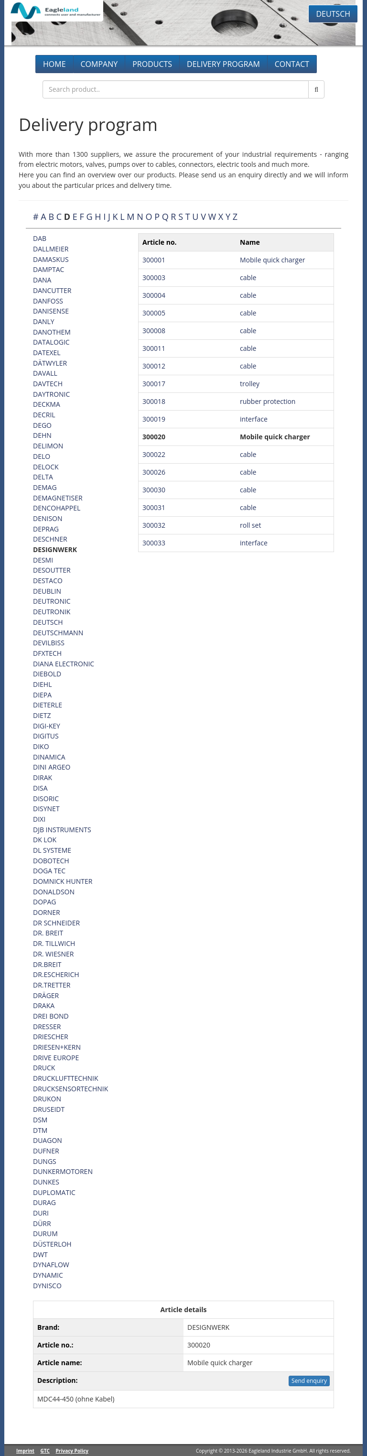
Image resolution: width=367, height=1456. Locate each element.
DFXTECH (47, 653)
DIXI (39, 819)
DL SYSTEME (52, 850)
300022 (153, 454)
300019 (153, 419)
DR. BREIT (48, 932)
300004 (153, 295)
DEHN (42, 435)
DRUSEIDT (49, 1109)
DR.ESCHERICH (56, 974)
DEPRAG (46, 528)
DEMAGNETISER (58, 497)
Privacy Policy (72, 1450)
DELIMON (48, 445)
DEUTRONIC (52, 601)
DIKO (41, 746)
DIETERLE (47, 704)
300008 (153, 330)
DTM (40, 1130)
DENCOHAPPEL (56, 507)
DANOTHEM (52, 332)
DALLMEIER (50, 248)
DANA (42, 279)
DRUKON (47, 1098)
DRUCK (44, 1067)
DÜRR (42, 1223)
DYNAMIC (48, 1275)
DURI (41, 1212)
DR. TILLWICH (54, 943)
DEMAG (45, 487)
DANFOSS (48, 300)
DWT (40, 1254)
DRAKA (43, 1005)
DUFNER (46, 1150)
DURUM (45, 1233)
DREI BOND (51, 1016)
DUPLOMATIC (54, 1192)
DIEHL (42, 684)
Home (54, 64)
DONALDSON (54, 891)
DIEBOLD (47, 673)
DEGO (42, 425)
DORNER (46, 912)
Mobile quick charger (272, 259)
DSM (40, 1119)
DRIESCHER (50, 1036)
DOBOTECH (51, 860)
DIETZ (42, 715)
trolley (249, 383)
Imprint (25, 1450)
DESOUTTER (52, 570)
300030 (153, 489)
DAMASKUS (51, 259)
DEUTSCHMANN (58, 632)
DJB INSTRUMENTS (62, 829)
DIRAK (42, 777)
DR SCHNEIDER (56, 922)
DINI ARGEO (52, 766)
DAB (39, 238)
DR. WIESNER (53, 953)
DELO (41, 456)
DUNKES (46, 1181)
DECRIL (44, 414)
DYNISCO (47, 1285)
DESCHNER (50, 538)
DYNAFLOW (51, 1264)
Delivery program (223, 64)
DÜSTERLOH (52, 1244)
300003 (153, 277)
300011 (153, 348)
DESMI (43, 560)
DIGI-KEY (46, 725)
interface (254, 419)
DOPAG (44, 901)
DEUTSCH (48, 622)
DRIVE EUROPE (56, 1057)
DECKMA (46, 404)
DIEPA (42, 694)
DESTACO (48, 580)
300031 (153, 507)
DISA (40, 788)
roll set (250, 525)
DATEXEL (47, 352)
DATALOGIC (51, 342)
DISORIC (46, 798)
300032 (153, 525)
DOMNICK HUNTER (62, 881)
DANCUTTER (52, 290)
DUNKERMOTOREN (63, 1171)
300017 (153, 383)
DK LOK (44, 839)
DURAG (44, 1202)
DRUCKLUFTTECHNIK (65, 1078)
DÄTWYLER (50, 363)
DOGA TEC (49, 870)
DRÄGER (46, 995)
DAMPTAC (48, 269)
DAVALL (45, 373)
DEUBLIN (47, 591)
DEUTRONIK (51, 611)
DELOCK (46, 466)
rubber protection (267, 401)
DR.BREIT (47, 964)
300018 (153, 401)
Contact (292, 64)
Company (99, 64)
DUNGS (44, 1161)
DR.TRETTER (51, 984)
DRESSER (47, 1026)
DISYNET (46, 808)
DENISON (48, 518)
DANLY (43, 321)
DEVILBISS (49, 642)
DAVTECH (48, 383)
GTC (45, 1450)
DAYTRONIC (51, 394)
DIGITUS (46, 735)
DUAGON (47, 1140)
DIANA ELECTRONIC (63, 663)
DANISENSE (51, 310)
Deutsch (333, 14)
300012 (153, 365)
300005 (153, 312)
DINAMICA (49, 756)
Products (152, 64)
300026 (153, 472)
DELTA (43, 476)
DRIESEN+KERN (57, 1047)
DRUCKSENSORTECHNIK (70, 1088)
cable (248, 277)
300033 (153, 542)
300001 (153, 259)
